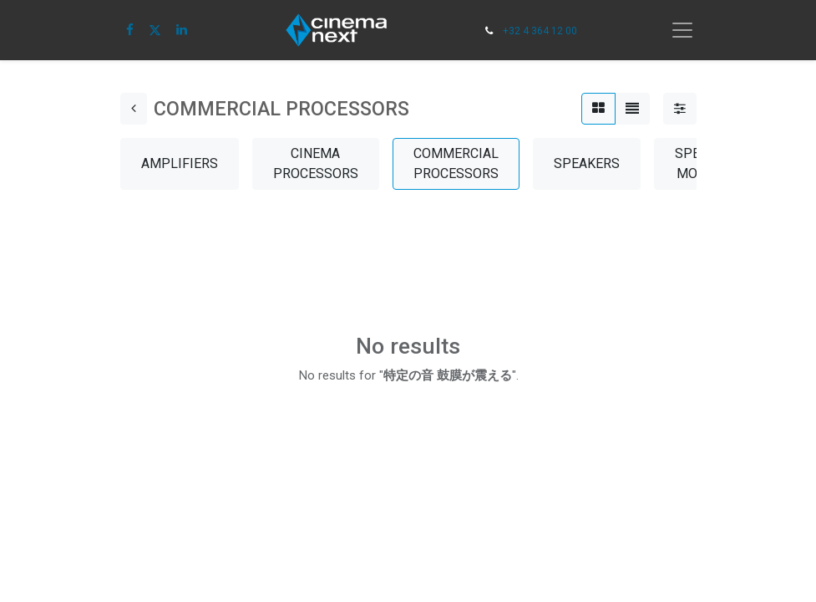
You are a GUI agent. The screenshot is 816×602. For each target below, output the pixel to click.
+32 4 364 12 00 (540, 31)
